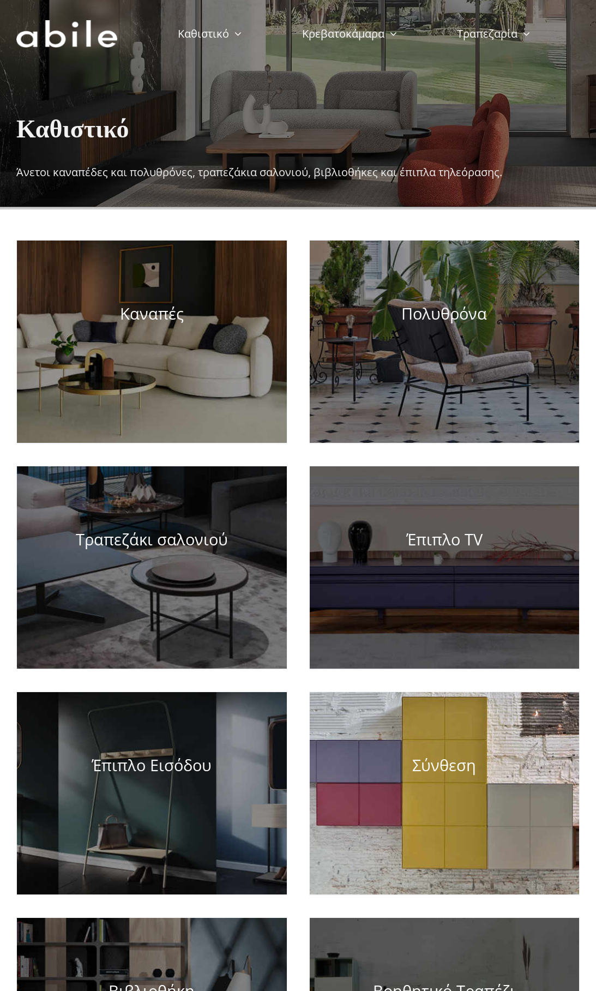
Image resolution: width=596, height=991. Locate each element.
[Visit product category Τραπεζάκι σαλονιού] (152, 567)
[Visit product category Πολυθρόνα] (445, 342)
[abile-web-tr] (66, 25)
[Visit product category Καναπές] (152, 342)
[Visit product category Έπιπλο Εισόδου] (152, 793)
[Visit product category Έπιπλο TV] (445, 567)
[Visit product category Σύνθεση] (445, 793)
